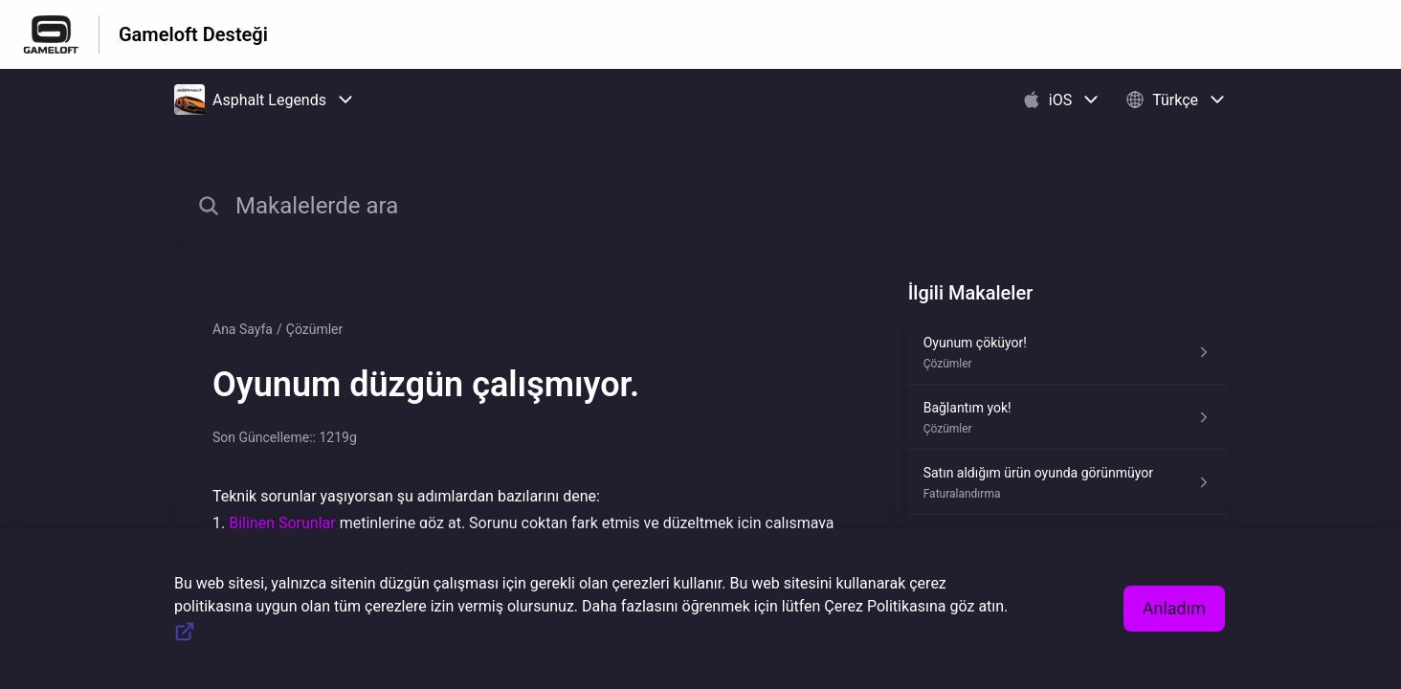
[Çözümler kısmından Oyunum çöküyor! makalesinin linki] (1067, 352)
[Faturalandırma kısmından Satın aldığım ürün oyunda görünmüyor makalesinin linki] (1067, 482)
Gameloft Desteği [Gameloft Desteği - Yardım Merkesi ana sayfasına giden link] (193, 34)
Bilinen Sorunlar (282, 523)
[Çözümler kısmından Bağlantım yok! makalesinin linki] (1067, 417)
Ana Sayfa (242, 329)
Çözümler (315, 329)
